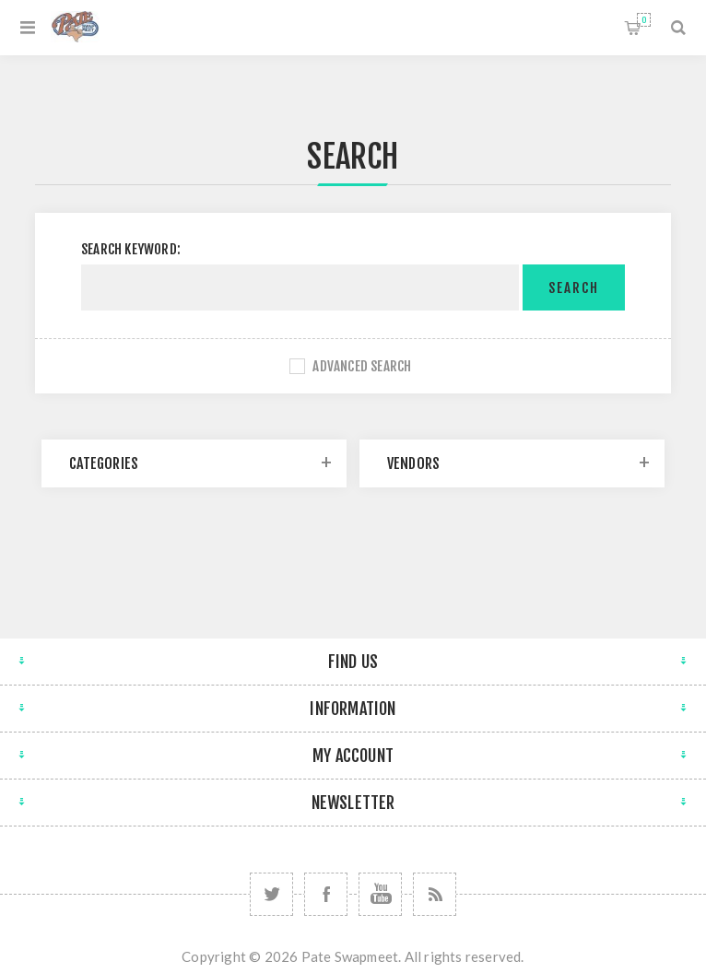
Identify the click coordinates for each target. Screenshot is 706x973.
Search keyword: (131, 249)
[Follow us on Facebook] (325, 894)
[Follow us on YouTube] (380, 894)
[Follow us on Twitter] (271, 894)
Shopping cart (644, 20)
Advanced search (361, 366)
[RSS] (434, 894)
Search (573, 288)
